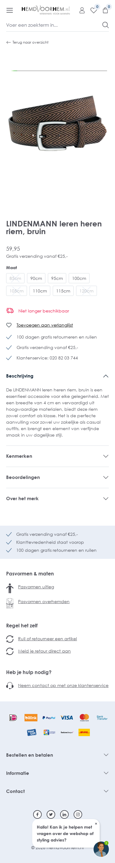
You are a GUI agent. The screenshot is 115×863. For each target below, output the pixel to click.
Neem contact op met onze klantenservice (63, 685)
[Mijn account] (80, 10)
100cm (79, 278)
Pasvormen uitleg (36, 586)
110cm (40, 290)
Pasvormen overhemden (44, 601)
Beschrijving (19, 376)
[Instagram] (78, 814)
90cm (36, 278)
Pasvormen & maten (30, 574)
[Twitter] (51, 814)
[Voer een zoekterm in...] (54, 25)
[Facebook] (37, 814)
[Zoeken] (105, 25)
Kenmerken (19, 456)
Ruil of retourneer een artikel (47, 638)
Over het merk (22, 498)
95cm (57, 278)
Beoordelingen (23, 477)
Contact (15, 791)
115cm (63, 290)
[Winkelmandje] (103, 10)
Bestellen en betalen (29, 755)
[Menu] (9, 10)
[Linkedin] (64, 814)
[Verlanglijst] (91, 10)
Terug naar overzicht (27, 42)
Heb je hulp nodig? (29, 672)
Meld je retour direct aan (44, 650)
